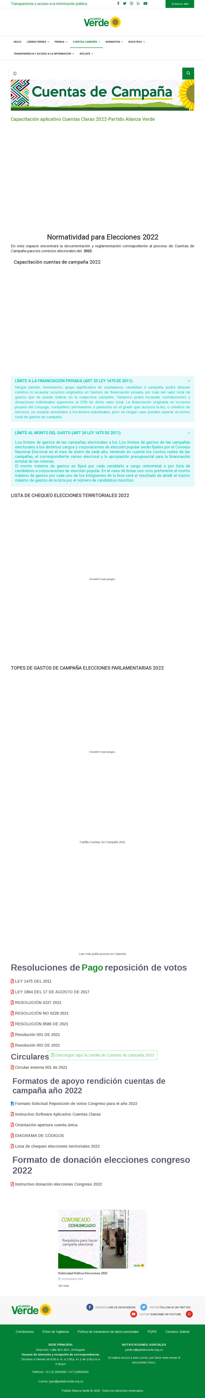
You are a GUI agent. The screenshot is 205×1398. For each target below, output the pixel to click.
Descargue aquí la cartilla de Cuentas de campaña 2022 (102, 811)
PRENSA (59, 42)
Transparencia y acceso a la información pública (49, 4)
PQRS (152, 1331)
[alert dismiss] (188, 381)
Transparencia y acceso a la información (42, 54)
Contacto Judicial (177, 1331)
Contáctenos (25, 1331)
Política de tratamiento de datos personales (108, 1331)
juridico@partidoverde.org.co (144, 1349)
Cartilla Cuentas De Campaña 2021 (102, 842)
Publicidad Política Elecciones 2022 (82, 1273)
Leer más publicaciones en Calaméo (102, 954)
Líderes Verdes (36, 42)
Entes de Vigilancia (55, 1331)
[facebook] (118, 4)
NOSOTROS (135, 42)
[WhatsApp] (138, 4)
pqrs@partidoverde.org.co (66, 1381)
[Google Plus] (131, 4)
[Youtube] (145, 4)
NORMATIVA (113, 42)
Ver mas (63, 1285)
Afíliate (85, 54)
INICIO (17, 42)
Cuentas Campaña (85, 42)
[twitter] (124, 4)
